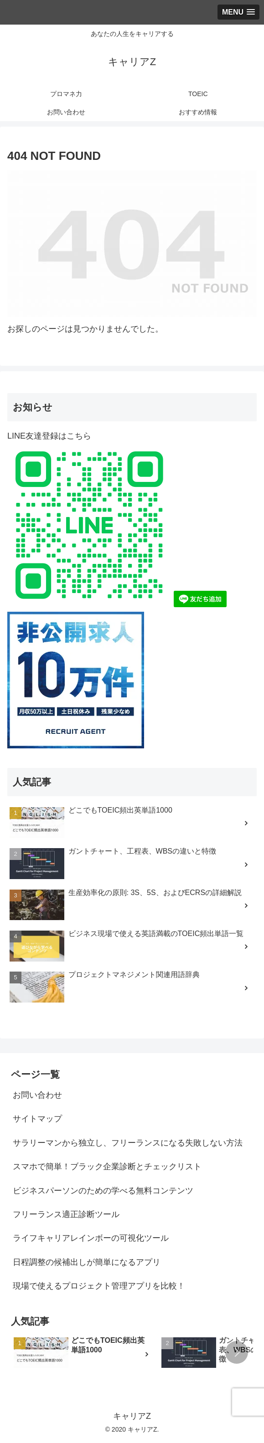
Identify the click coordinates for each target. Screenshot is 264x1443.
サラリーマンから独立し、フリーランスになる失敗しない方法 (128, 1142)
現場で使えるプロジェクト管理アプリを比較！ (99, 1285)
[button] (236, 1352)
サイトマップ (37, 1118)
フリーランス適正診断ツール (66, 1214)
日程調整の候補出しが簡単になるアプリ (86, 1262)
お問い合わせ (37, 1095)
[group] (84, 1354)
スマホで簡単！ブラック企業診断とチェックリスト (107, 1166)
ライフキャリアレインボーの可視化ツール (91, 1238)
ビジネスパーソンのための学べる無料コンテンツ (103, 1190)
